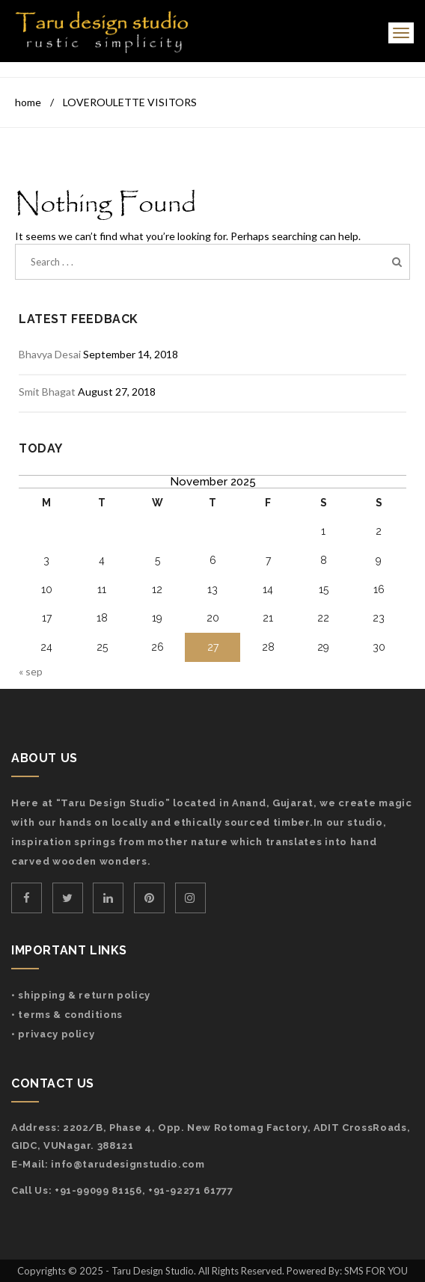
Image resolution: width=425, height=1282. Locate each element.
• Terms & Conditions (67, 1014)
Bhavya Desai (50, 354)
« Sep (31, 671)
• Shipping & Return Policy (80, 995)
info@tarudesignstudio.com (127, 1164)
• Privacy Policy (52, 1034)
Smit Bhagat (47, 391)
